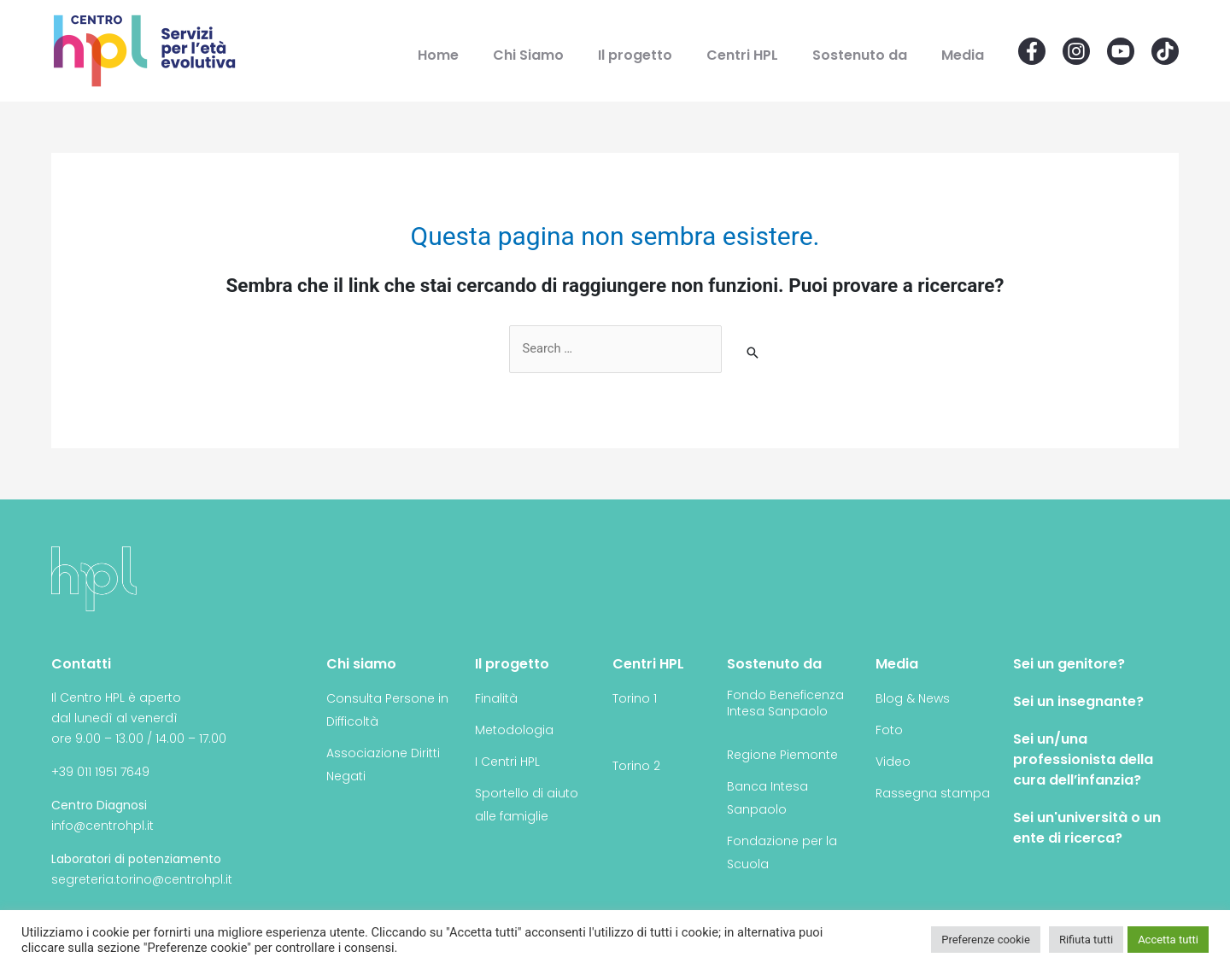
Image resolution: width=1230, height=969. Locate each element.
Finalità (496, 699)
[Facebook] (1032, 51)
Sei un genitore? (1069, 664)
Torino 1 (634, 699)
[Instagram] (1076, 51)
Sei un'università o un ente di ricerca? (1087, 828)
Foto (889, 730)
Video (893, 762)
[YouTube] (1120, 51)
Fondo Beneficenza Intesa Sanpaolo (785, 704)
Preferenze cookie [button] (985, 939)
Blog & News (913, 699)
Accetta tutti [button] (1168, 939)
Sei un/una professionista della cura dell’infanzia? (1083, 760)
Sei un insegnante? (1078, 702)
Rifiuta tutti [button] (1086, 939)
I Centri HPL (507, 762)
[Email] (1165, 51)
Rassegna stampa (933, 794)
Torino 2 (636, 766)
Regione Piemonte (782, 755)
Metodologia (514, 730)
